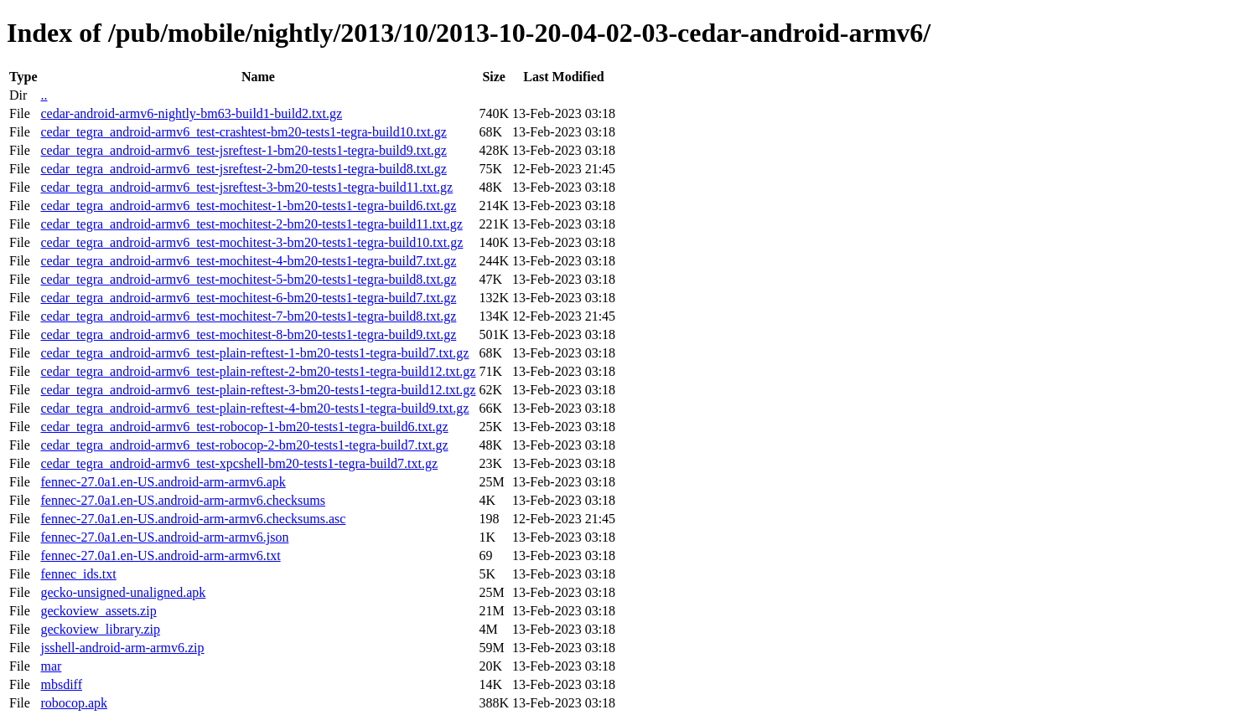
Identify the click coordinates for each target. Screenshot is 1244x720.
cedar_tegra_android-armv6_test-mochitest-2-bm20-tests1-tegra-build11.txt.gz (251, 224)
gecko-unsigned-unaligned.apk (122, 592)
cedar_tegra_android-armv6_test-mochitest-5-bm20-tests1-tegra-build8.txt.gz (248, 279)
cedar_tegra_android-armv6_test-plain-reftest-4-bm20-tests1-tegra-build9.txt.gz (254, 408)
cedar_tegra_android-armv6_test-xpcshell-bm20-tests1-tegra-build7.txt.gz (239, 463)
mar (50, 666)
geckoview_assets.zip (98, 611)
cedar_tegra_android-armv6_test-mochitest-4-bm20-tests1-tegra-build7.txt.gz (248, 261)
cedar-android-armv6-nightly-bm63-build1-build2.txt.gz (191, 113)
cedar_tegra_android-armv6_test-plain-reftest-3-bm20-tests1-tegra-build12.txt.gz (257, 390)
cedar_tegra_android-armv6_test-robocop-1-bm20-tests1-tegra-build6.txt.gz (244, 426)
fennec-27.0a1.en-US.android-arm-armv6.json (164, 537)
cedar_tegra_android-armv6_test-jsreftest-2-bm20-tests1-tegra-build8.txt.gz (243, 169)
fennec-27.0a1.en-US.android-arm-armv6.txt (160, 555)
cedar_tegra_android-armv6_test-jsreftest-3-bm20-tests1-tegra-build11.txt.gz (246, 187)
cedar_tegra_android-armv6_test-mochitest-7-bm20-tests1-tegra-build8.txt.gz (248, 316)
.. (43, 95)
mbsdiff (60, 684)
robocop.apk (73, 703)
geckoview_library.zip (99, 629)
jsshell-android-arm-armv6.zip (122, 647)
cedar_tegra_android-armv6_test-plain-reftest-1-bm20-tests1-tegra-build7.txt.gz (254, 353)
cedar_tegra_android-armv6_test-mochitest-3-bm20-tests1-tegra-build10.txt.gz (251, 242)
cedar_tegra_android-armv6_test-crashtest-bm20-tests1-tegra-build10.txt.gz (243, 132)
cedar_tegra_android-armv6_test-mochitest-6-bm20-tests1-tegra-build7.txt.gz (248, 298)
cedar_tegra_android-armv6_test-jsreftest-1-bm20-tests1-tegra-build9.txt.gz (243, 150)
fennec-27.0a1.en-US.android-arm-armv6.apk (162, 482)
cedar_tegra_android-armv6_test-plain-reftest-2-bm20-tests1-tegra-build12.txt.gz (257, 371)
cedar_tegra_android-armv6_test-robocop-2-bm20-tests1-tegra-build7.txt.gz (244, 445)
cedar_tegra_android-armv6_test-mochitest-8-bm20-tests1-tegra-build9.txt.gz (248, 334)
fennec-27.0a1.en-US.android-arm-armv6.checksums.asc (192, 519)
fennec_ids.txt (78, 574)
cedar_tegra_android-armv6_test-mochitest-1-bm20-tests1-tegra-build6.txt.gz (248, 205)
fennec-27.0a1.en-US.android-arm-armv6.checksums (182, 500)
